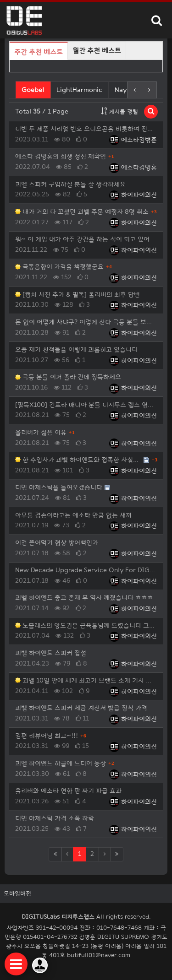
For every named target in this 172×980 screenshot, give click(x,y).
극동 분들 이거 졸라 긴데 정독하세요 (68, 377)
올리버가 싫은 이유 (41, 432)
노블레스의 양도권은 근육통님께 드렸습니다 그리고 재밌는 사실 (86, 625)
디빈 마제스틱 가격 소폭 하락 (54, 818)
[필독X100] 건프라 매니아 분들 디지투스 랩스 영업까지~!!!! (86, 405)
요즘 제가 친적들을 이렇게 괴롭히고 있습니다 (76, 349)
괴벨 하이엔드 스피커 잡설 (50, 653)
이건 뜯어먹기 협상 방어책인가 (56, 543)
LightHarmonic (79, 90)
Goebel (34, 89)
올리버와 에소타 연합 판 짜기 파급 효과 (68, 791)
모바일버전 (17, 893)
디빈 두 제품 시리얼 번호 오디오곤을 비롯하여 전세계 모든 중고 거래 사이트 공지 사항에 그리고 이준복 (86, 129)
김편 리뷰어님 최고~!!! (46, 736)
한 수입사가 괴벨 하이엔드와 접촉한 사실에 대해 (78, 460)
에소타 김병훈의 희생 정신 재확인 (60, 156)
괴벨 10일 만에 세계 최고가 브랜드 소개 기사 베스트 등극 (86, 680)
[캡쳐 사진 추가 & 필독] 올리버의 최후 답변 (77, 294)
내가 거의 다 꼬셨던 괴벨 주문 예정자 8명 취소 (82, 212)
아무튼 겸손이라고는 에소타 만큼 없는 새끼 (73, 515)
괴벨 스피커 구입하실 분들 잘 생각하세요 (70, 184)
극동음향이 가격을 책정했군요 (59, 267)
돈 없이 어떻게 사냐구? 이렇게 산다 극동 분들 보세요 (86, 322)
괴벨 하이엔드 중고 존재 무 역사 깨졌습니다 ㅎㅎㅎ (84, 597)
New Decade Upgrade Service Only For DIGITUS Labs (86, 570)
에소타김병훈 (133, 140)
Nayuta (126, 90)
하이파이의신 (133, 195)
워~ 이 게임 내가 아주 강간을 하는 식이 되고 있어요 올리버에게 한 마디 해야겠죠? (86, 239)
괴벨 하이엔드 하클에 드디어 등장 (60, 763)
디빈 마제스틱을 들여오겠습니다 (58, 487)
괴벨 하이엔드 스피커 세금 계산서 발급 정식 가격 (81, 708)
